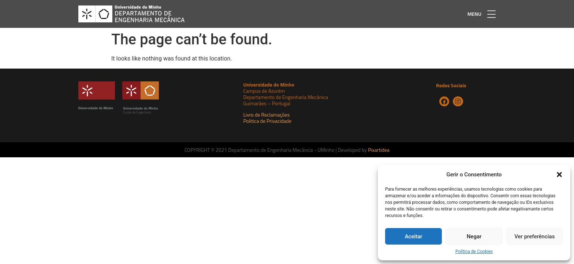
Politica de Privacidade (267, 121)
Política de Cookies (474, 251)
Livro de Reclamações (266, 114)
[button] (559, 174)
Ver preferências (534, 236)
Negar (474, 236)
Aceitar (413, 236)
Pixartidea (379, 150)
